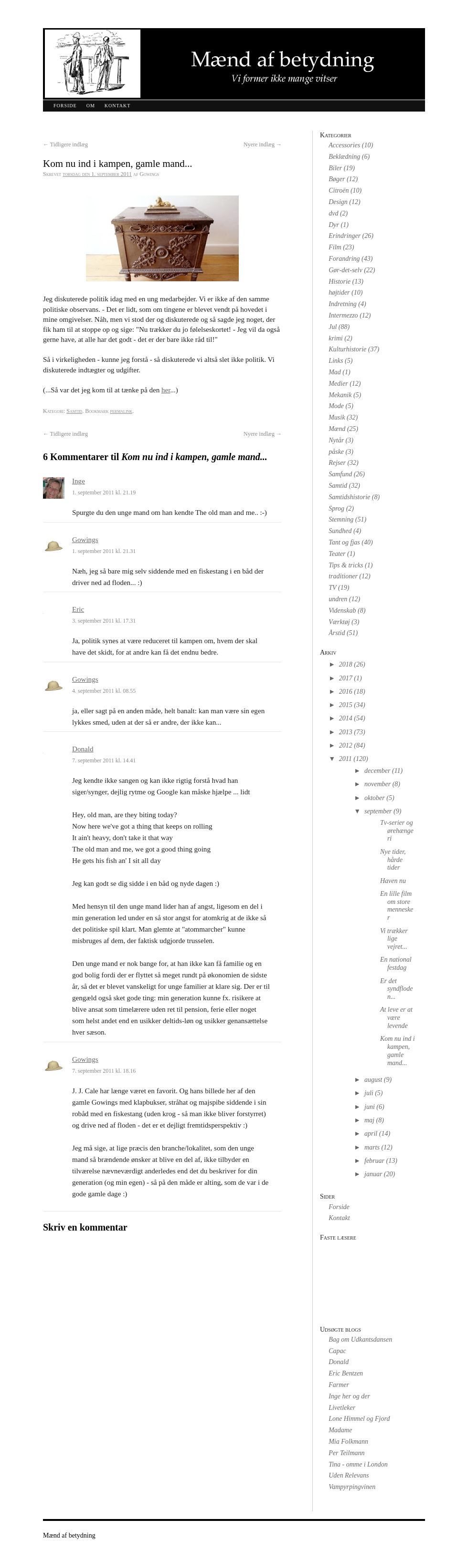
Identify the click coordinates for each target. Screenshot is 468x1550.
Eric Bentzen (346, 1373)
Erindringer (345, 235)
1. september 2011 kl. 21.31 (104, 551)
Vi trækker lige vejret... (394, 939)
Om (90, 105)
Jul (333, 326)
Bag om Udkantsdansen (360, 1339)
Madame (340, 1430)
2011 (345, 758)
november (377, 784)
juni (369, 1106)
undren (338, 599)
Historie (340, 281)
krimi (336, 338)
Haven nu (393, 880)
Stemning (341, 519)
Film (335, 247)
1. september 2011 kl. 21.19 (104, 492)
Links (336, 360)
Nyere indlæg (263, 144)
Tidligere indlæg (65, 144)
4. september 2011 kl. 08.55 (104, 691)
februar (374, 1160)
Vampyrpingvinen (352, 1486)
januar (373, 1174)
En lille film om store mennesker (396, 905)
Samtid (74, 411)
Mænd (337, 428)
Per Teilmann (346, 1453)
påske (336, 451)
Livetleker (342, 1407)
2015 (345, 704)
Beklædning (344, 156)
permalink (121, 411)
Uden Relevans (349, 1475)
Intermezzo (343, 315)
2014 (345, 718)
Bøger (337, 179)
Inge (78, 481)
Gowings (85, 540)
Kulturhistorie (347, 349)
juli (368, 1093)
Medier (338, 383)
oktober (374, 797)
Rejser (337, 462)
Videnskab (342, 610)
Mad (335, 372)
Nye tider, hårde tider (393, 860)
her (165, 390)
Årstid (337, 632)
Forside (65, 105)
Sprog (336, 508)
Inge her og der (349, 1396)
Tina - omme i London (358, 1464)
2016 (345, 691)
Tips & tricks (346, 565)
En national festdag (396, 963)
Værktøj (339, 622)
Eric (78, 609)
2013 (345, 732)
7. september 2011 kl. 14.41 (104, 760)
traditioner (343, 576)
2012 (345, 745)
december (377, 770)
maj (369, 1120)
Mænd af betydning (69, 1535)
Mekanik (340, 395)
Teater (337, 553)
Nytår (336, 440)
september (378, 811)
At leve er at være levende (396, 1017)
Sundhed (340, 530)
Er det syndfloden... (396, 989)
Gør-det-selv (345, 270)
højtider (339, 292)
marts (372, 1147)
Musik (337, 417)
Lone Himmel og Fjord (359, 1418)
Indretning (343, 304)
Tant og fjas (344, 542)
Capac (337, 1351)
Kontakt (118, 105)
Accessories (344, 145)
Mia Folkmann (348, 1441)
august (373, 1079)
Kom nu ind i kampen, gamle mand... (397, 1050)
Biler (335, 168)
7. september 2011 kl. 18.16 (104, 1071)
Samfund (340, 474)
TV (332, 587)
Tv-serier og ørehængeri (397, 830)
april (370, 1133)
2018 (345, 664)
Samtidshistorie (349, 497)
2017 (345, 678)
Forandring (344, 258)
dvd (333, 213)
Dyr (334, 224)
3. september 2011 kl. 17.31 (104, 620)
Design (338, 201)
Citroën (339, 190)
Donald (82, 749)
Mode (336, 406)
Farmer (339, 1384)
